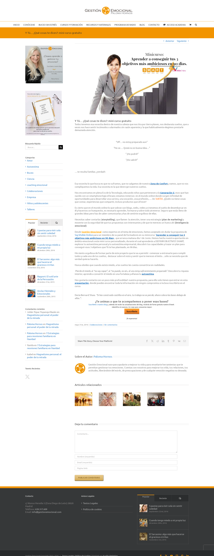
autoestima (148, 273)
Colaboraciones (96, 324)
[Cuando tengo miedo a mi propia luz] (31, 244)
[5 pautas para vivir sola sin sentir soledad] (31, 230)
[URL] (126, 468)
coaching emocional (37, 184)
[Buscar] (61, 147)
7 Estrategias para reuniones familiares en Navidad (43, 336)
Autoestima (33, 166)
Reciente (44, 222)
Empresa (31, 197)
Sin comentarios (110, 324)
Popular (31, 222)
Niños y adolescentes (37, 203)
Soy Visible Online (84, 234)
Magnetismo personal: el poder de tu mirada (43, 325)
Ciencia (30, 178)
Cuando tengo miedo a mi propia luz (48, 246)
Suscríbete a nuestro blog (98, 304)
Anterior (170, 40)
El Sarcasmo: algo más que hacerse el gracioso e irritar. (48, 262)
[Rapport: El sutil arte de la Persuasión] (31, 276)
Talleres (31, 209)
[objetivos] (132, 83)
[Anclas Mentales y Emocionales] (31, 290)
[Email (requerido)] (126, 462)
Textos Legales (90, 503)
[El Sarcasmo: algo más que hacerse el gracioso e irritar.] (31, 259)
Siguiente (182, 40)
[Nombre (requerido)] (126, 456)
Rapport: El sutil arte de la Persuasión (47, 278)
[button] (196, 24)
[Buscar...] (42, 147)
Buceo (30, 172)
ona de (155, 183)
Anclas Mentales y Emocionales (46, 292)
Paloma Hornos (103, 356)
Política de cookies (92, 509)
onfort (164, 183)
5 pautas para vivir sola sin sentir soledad (48, 231)
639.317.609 (41, 509)
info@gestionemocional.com (46, 511)
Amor (30, 160)
